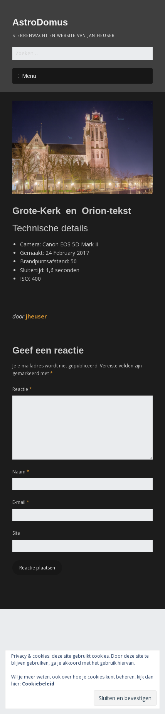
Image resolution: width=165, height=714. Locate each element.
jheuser (36, 316)
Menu (29, 75)
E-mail (20, 502)
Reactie (22, 389)
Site (16, 533)
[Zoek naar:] (82, 53)
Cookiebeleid (38, 683)
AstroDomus (40, 22)
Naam (20, 471)
